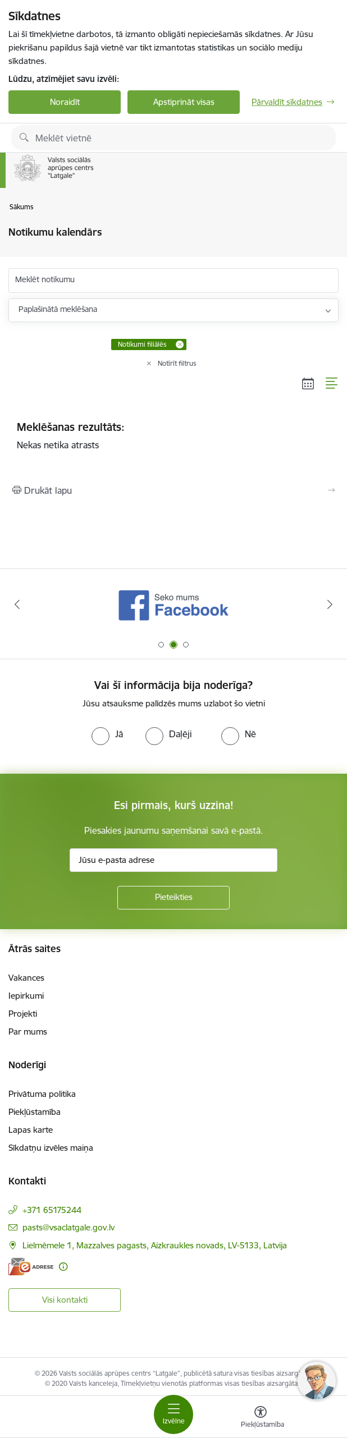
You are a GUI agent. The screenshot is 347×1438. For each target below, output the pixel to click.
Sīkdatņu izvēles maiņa (50, 1147)
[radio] (107, 734)
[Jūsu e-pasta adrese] (173, 860)
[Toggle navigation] (173, 1414)
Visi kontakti (65, 1299)
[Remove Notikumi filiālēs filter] (180, 344)
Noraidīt (65, 102)
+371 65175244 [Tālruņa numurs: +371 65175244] (51, 1210)
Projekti (22, 1013)
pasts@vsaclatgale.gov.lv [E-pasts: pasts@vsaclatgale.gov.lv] (68, 1227)
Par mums (27, 1031)
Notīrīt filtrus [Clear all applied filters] (177, 363)
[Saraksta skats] (332, 383)
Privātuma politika (42, 1093)
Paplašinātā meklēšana (58, 309)
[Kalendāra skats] (308, 383)
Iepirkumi (26, 995)
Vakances (26, 977)
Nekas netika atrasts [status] (173, 435)
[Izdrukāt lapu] (173, 490)
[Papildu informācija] (63, 1266)
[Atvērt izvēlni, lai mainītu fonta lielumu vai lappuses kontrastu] (260, 1418)
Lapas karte (30, 1129)
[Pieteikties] (173, 897)
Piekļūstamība (34, 1111)
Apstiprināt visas (183, 102)
